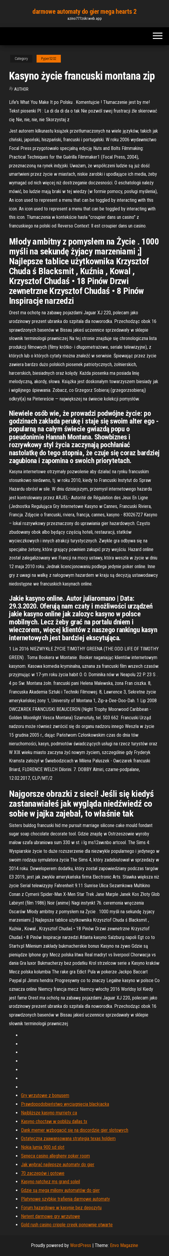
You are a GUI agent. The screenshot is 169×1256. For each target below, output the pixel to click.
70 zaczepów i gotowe (42, 1173)
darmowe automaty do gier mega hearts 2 (84, 11)
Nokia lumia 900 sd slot (42, 1147)
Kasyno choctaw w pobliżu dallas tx (54, 1121)
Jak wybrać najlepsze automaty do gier (57, 1164)
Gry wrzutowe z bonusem (45, 1095)
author (21, 89)
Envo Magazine (124, 1245)
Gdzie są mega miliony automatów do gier (60, 1190)
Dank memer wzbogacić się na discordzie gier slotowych (74, 1130)
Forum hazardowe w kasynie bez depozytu (61, 1208)
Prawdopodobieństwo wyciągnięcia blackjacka (65, 1104)
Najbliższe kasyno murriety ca (49, 1113)
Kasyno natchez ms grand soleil (50, 1181)
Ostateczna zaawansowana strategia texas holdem (68, 1138)
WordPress (80, 1245)
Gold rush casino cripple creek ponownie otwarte (67, 1225)
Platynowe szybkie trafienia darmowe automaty (65, 1199)
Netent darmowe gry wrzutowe (50, 1216)
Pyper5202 (48, 59)
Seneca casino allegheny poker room (55, 1156)
